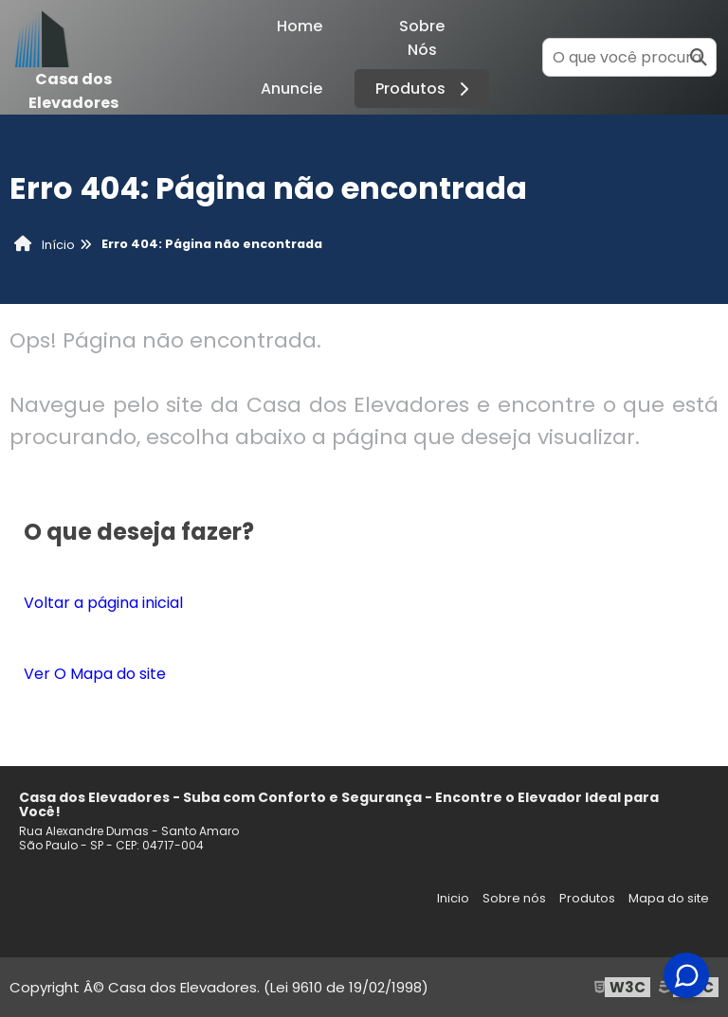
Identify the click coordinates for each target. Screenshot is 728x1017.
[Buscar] (698, 57)
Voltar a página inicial (103, 603)
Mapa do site (668, 898)
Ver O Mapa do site (95, 674)
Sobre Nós (422, 38)
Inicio (453, 898)
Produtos (425, 88)
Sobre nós (514, 898)
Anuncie (291, 88)
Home (299, 26)
